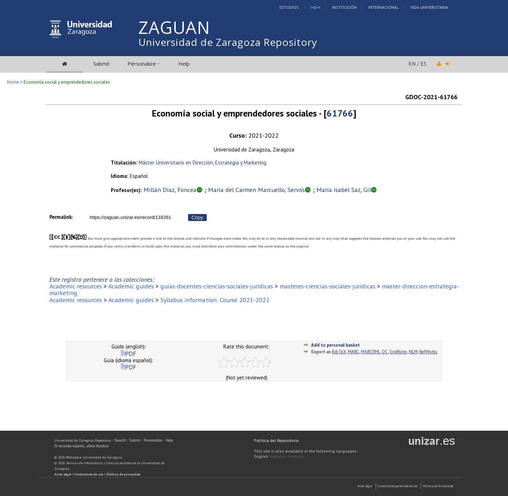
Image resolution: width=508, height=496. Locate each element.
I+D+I (315, 7)
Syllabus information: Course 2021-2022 (215, 300)
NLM (413, 352)
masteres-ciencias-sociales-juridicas (327, 286)
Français (296, 456)
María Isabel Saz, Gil (343, 190)
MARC (353, 352)
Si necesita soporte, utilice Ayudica (81, 446)
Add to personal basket (335, 345)
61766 (340, 113)
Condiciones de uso (88, 474)
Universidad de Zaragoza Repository (227, 42)
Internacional (383, 7)
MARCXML (370, 352)
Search (120, 440)
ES (424, 63)
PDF (128, 353)
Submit (101, 63)
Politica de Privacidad (438, 486)
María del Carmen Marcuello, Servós (256, 190)
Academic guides (131, 286)
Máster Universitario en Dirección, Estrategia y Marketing (202, 162)
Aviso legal (62, 474)
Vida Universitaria (429, 7)
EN (412, 63)
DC (385, 352)
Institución (344, 7)
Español (278, 456)
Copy (197, 217)
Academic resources (75, 286)
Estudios (289, 7)
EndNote (398, 352)
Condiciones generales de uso (397, 486)
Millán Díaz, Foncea (170, 190)
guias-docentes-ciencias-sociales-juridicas (217, 286)
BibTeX (339, 352)
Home (13, 82)
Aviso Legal (364, 486)
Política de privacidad (123, 474)
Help (184, 63)
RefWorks (428, 352)
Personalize (141, 63)
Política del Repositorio (276, 440)
